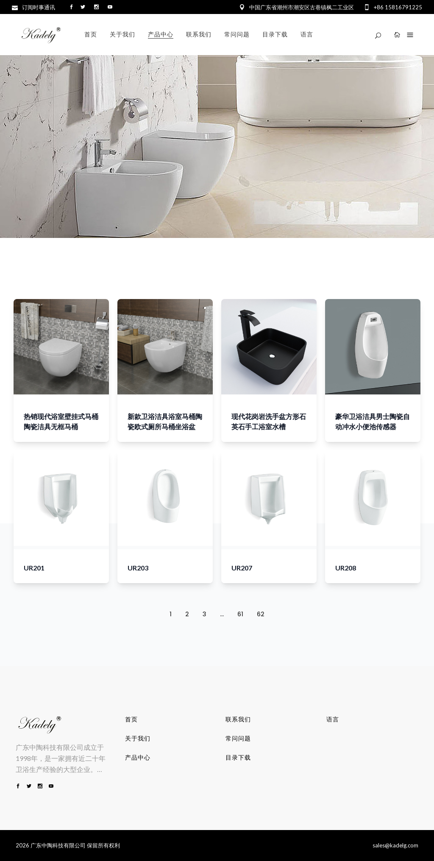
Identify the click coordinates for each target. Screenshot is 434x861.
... (222, 614)
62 (260, 614)
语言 (332, 719)
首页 (131, 719)
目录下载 (238, 757)
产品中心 (137, 757)
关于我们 (137, 738)
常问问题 (238, 738)
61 (240, 614)
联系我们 (238, 719)
